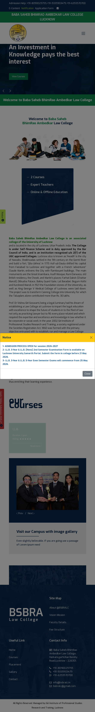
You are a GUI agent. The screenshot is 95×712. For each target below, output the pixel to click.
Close (88, 373)
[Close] (91, 337)
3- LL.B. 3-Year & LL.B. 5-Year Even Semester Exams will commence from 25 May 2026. (45, 362)
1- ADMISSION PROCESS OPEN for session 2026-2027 (30, 346)
